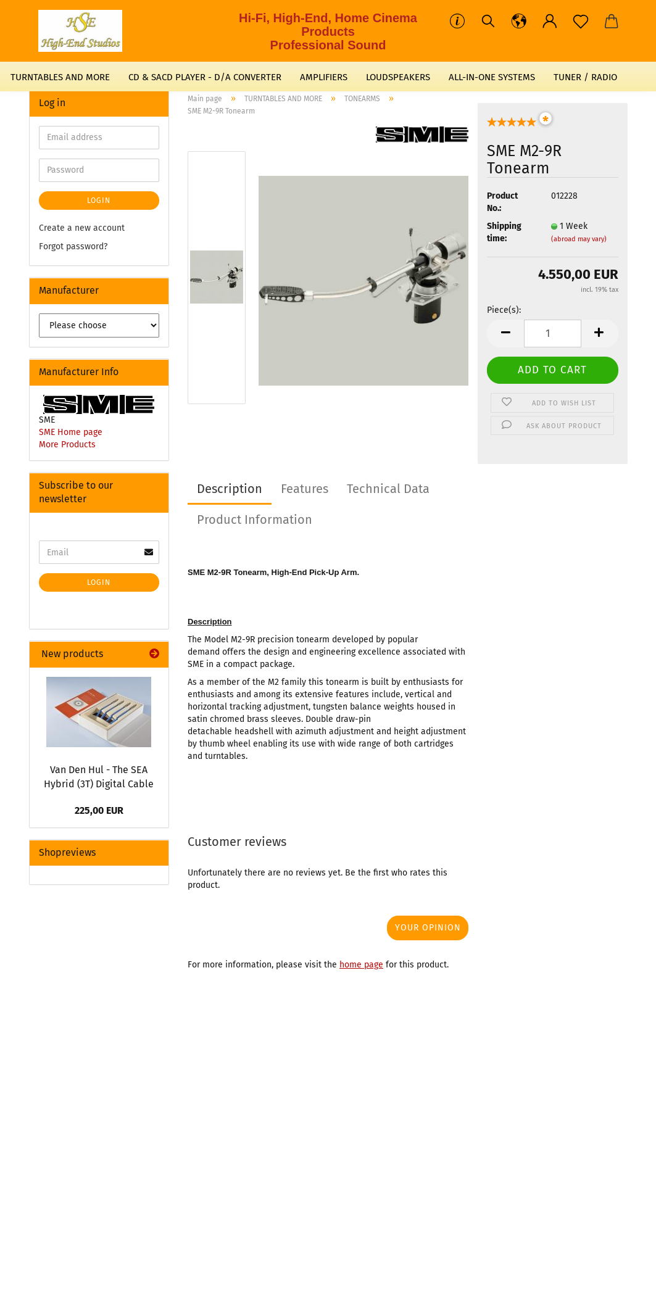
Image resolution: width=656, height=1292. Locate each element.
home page (361, 964)
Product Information (254, 519)
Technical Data (388, 488)
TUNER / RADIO (585, 77)
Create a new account (82, 228)
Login (98, 200)
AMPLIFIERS (323, 77)
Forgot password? (73, 246)
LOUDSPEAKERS (398, 77)
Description (229, 488)
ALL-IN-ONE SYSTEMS (492, 77)
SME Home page (70, 432)
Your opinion (428, 927)
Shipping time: (504, 232)
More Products (67, 444)
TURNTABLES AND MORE (60, 77)
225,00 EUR (99, 810)
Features (304, 488)
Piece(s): (504, 310)
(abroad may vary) (579, 239)
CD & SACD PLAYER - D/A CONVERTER (204, 77)
